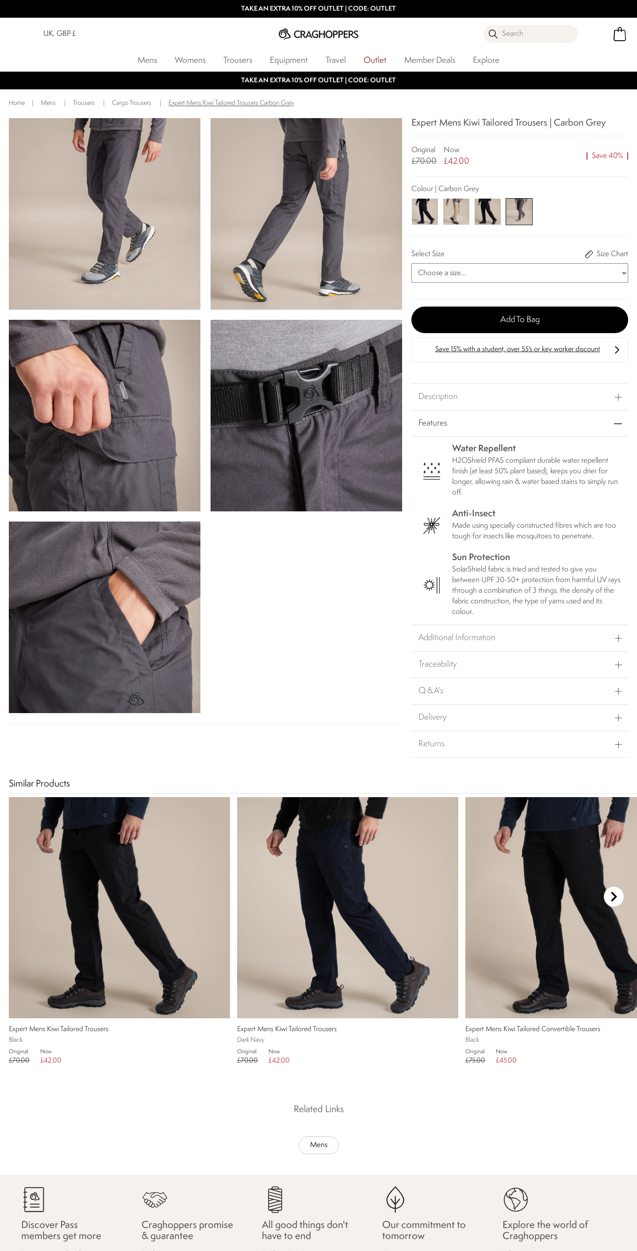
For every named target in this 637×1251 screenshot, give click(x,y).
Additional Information (456, 637)
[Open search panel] (531, 34)
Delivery (432, 717)
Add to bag (520, 319)
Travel (336, 60)
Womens (190, 60)
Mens (147, 60)
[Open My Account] (597, 34)
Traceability (437, 664)
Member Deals (429, 60)
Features (432, 423)
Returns (431, 744)
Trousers (237, 60)
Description (438, 396)
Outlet (375, 60)
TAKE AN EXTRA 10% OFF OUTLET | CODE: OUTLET (318, 9)
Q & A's (430, 691)
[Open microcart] (620, 34)
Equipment (289, 60)
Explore (486, 60)
